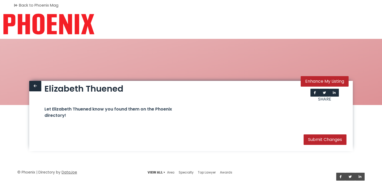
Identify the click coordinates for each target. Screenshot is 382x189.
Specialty (186, 172)
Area (170, 172)
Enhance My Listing (324, 81)
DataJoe (69, 172)
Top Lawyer (207, 172)
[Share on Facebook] (314, 93)
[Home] (49, 24)
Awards (226, 172)
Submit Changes (325, 139)
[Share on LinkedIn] (334, 93)
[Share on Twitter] (324, 93)
